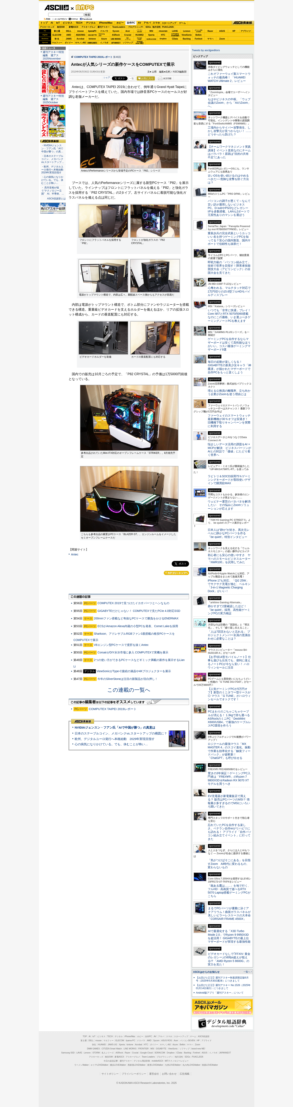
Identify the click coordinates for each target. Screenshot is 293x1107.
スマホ (156, 22)
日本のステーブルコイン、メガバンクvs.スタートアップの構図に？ (121, 733)
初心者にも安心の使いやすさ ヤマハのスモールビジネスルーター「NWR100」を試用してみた (229, 558)
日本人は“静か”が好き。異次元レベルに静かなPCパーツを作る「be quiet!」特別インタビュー (228, 533)
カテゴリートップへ (176, 573)
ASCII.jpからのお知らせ (206, 972)
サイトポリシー (110, 1073)
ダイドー (69, 43)
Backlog (187, 39)
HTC (163, 35)
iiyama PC (130, 1040)
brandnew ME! (140, 42)
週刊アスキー (103, 27)
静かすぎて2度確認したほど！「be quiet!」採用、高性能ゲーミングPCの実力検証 (229, 610)
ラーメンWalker (81, 1065)
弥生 (94, 1044)
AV (139, 22)
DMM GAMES (93, 1049)
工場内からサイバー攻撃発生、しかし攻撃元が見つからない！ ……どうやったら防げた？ (229, 131)
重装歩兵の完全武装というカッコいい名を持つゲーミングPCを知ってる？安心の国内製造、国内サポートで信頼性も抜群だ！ (229, 238)
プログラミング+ (135, 27)
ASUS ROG (80, 35)
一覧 (131, 78)
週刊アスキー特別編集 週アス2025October (53, 99)
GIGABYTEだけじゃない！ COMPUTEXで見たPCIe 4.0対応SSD (138, 610)
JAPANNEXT (116, 42)
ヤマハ (210, 39)
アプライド (246, 31)
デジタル (91, 22)
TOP (85, 1036)
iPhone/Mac (106, 22)
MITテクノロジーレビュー (177, 1061)
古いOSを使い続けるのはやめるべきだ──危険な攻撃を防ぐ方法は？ (228, 179)
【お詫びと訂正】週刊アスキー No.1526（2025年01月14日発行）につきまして (223, 987)
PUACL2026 (168, 27)
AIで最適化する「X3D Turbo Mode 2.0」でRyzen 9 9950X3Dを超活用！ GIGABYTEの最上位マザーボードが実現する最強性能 (229, 936)
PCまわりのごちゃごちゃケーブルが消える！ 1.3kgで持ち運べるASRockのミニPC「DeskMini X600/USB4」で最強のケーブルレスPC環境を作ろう (229, 718)
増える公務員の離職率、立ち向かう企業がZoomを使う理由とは (229, 392)
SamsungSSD (102, 34)
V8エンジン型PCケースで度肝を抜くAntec (121, 644)
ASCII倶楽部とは (56, 198)
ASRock (116, 35)
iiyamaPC (92, 31)
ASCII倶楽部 (243, 23)
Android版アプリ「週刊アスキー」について (220, 992)
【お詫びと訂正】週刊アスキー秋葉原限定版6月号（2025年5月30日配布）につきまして (222, 979)
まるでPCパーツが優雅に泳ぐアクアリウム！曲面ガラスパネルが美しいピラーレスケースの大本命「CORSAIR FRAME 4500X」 (229, 913)
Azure (104, 39)
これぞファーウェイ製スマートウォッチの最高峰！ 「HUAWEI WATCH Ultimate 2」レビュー (229, 77)
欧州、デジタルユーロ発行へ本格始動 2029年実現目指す (115, 739)
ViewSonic (187, 35)
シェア (106, 77)
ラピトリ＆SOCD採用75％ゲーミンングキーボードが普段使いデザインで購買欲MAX (229, 480)
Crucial (127, 35)
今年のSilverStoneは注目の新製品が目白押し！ (127, 678)
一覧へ (247, 972)
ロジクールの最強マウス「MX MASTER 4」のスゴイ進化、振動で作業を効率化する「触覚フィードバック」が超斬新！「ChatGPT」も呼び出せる (229, 751)
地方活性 (156, 27)
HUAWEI (140, 35)
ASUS (222, 31)
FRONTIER (163, 31)
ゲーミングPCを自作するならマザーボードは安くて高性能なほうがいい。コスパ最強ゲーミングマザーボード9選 (229, 344)
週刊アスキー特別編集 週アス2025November (53, 55)
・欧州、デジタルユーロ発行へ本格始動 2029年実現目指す (53, 169)
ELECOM (56, 35)
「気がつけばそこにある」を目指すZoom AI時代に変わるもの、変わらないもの (229, 864)
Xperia (151, 35)
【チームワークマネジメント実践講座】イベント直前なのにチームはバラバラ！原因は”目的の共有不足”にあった (229, 152)
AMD (68, 35)
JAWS (68, 39)
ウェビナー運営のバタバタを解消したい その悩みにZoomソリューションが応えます (229, 505)
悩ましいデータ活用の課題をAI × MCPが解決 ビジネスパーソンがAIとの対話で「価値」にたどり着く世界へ (229, 449)
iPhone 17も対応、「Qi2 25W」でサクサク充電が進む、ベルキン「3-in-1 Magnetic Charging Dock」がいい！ (229, 586)
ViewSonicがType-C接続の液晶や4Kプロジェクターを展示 (133, 671)
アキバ (147, 22)
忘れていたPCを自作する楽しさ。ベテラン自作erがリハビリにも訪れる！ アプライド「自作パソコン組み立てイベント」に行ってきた (229, 832)
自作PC (83, 7)
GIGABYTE (92, 35)
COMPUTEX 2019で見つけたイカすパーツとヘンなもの (133, 603)
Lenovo (186, 31)
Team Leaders (148, 1057)
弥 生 (57, 39)
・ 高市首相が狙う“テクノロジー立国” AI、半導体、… (52, 190)
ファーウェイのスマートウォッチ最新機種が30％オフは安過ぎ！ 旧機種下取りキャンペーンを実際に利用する (229, 421)
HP (234, 31)
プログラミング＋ (165, 1057)
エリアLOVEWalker (99, 1065)
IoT (58, 22)
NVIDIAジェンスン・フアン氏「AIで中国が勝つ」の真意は (115, 727)
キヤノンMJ (80, 43)
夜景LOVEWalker (155, 1065)
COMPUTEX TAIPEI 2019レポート (93, 57)
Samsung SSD (68, 1053)
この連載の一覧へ (128, 690)
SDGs (148, 27)
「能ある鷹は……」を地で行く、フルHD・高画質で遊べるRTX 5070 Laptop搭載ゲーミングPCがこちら (229, 891)
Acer (127, 31)
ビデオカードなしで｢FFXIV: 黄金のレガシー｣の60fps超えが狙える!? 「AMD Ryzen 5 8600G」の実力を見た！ (229, 959)
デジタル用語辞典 (142, 1061)
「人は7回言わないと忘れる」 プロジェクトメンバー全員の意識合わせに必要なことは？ (229, 635)
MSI (151, 31)
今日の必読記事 (111, 1061)
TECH (79, 22)
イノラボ (104, 43)
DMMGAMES (92, 42)
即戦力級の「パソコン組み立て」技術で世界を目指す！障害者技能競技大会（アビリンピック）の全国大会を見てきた (229, 267)
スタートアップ (169, 23)
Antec (74, 554)
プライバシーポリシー (134, 1073)
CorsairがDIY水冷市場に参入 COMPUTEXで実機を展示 (132, 652)
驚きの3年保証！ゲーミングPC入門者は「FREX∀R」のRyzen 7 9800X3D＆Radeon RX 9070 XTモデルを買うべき (229, 778)
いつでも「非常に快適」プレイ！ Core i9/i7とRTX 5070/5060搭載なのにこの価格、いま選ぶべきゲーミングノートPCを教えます (229, 315)
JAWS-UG (112, 1044)
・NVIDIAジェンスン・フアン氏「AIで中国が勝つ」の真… (52, 148)
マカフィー (57, 43)
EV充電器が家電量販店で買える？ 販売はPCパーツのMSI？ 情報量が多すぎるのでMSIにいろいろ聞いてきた (229, 801)
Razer (210, 31)
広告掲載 (184, 1073)
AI (52, 22)
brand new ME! (198, 1049)
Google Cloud (146, 1053)
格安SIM (61, 27)
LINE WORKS (116, 38)
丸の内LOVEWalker (191, 1065)
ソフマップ (128, 43)
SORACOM (159, 1053)
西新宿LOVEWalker (136, 1065)
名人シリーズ (108, 1053)
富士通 (57, 31)
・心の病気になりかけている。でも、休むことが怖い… (52, 180)
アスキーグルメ (88, 27)
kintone (92, 39)
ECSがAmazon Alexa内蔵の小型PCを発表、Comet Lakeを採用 (137, 626)
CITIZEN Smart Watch (112, 1049)
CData (175, 39)
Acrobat (80, 39)
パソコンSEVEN (139, 30)
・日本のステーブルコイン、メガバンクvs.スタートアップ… (52, 159)
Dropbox (163, 39)
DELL (68, 31)
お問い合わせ (169, 1073)
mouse (80, 31)
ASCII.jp (56, 7)
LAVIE (175, 31)
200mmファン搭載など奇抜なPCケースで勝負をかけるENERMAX (136, 618)
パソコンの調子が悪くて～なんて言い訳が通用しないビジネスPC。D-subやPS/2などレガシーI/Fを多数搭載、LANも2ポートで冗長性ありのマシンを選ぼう (229, 208)
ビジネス (67, 22)
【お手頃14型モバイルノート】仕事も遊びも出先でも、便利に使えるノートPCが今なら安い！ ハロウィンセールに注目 (229, 662)
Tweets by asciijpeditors (206, 50)
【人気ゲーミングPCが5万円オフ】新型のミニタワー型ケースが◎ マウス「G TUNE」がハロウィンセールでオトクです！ (229, 694)
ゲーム (182, 23)
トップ (44, 22)
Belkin (198, 35)
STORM (96, 1053)
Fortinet (198, 39)
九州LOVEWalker (173, 1065)
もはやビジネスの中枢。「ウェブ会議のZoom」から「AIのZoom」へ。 (229, 103)
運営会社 (154, 1073)
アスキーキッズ (47, 27)
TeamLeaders (118, 27)
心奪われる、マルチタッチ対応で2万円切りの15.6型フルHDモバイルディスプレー (229, 291)
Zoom (222, 39)
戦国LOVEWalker (210, 1065)
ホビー (120, 22)
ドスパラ (104, 31)
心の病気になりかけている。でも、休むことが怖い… (111, 744)
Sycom (116, 31)
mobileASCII (157, 1061)
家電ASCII (73, 27)
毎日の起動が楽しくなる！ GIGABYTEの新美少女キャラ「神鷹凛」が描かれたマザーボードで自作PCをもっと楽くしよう (229, 367)
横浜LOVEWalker (118, 1065)
